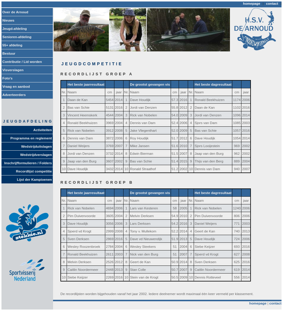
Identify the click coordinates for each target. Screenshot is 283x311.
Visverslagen (13, 70)
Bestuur (8, 53)
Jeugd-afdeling (14, 28)
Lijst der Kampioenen (34, 179)
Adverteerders (14, 95)
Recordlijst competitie (34, 171)
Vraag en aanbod (16, 86)
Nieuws (8, 20)
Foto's (7, 78)
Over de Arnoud (15, 12)
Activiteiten (42, 130)
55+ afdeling (12, 45)
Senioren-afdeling (17, 37)
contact (272, 3)
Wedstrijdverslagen (36, 155)
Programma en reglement (31, 138)
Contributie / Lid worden (22, 61)
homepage (251, 3)
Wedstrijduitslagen (36, 146)
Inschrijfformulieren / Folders (28, 163)
